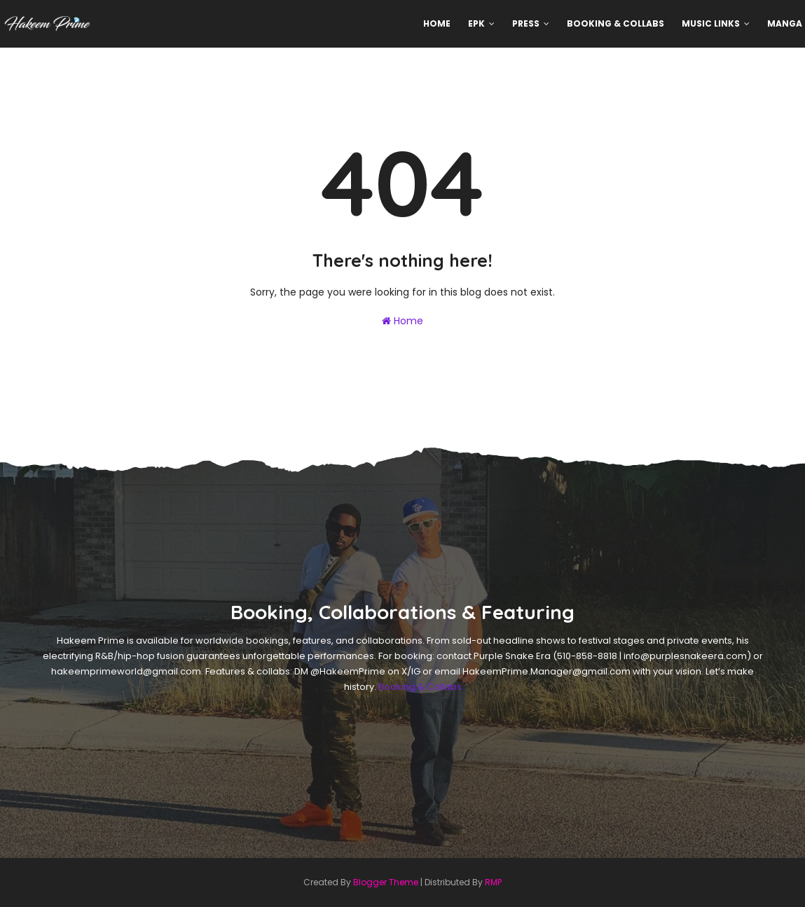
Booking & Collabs (420, 686)
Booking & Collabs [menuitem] (615, 23)
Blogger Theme (385, 882)
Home (402, 321)
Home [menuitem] (436, 23)
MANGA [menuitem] (784, 23)
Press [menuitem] (525, 23)
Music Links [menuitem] (711, 23)
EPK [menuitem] (476, 23)
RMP (493, 882)
